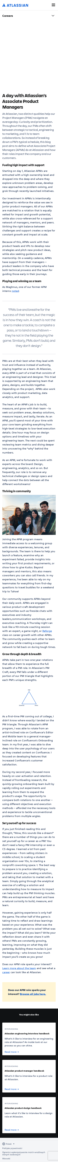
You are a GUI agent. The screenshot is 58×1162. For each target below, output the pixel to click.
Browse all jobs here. (33, 994)
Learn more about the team (19, 968)
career (6, 972)
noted (15, 291)
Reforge (47, 631)
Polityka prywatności (12, 1148)
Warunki (6, 1158)
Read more (12, 1052)
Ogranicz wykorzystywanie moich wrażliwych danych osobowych (23, 1153)
